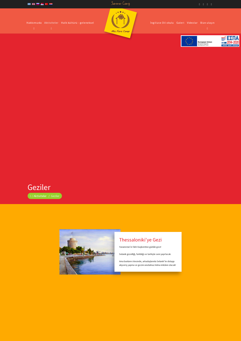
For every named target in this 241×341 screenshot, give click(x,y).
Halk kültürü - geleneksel (77, 22)
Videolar (192, 22)
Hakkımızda (34, 22)
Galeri (180, 22)
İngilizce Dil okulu (162, 22)
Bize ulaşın (207, 22)
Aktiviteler (51, 22)
